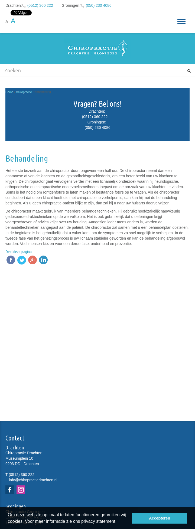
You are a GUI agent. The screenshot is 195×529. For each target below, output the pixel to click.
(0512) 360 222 (40, 5)
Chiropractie (24, 91)
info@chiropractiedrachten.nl (33, 480)
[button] (118, 522)
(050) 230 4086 (99, 5)
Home (9, 91)
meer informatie (50, 521)
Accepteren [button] (159, 518)
